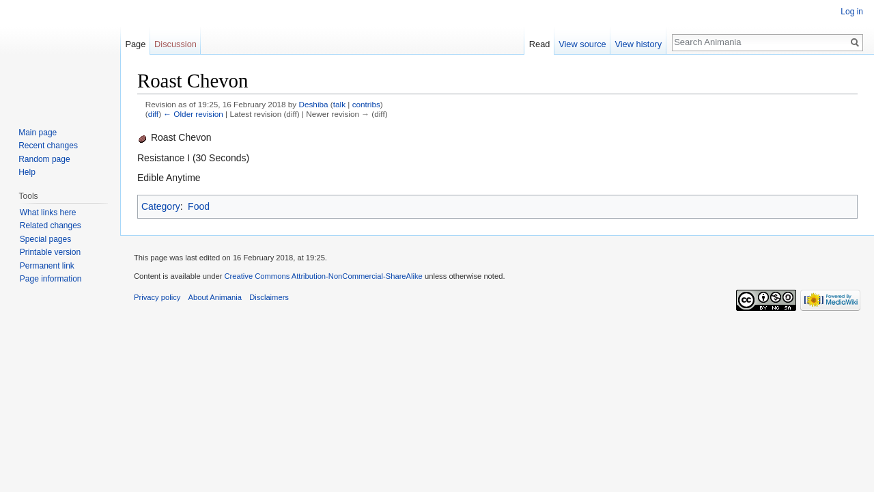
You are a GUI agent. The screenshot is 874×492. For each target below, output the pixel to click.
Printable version (50, 252)
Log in (852, 11)
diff (153, 113)
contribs (366, 104)
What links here (48, 212)
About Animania (215, 297)
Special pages (45, 239)
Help (27, 172)
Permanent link (47, 266)
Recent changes (48, 145)
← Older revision (193, 113)
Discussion (175, 44)
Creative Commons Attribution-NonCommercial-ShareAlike (323, 276)
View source (582, 44)
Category (160, 206)
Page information (51, 279)
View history (638, 44)
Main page (37, 132)
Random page (44, 159)
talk (339, 104)
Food (199, 206)
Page (135, 44)
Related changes (50, 225)
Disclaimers (269, 297)
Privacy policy (157, 297)
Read (539, 44)
